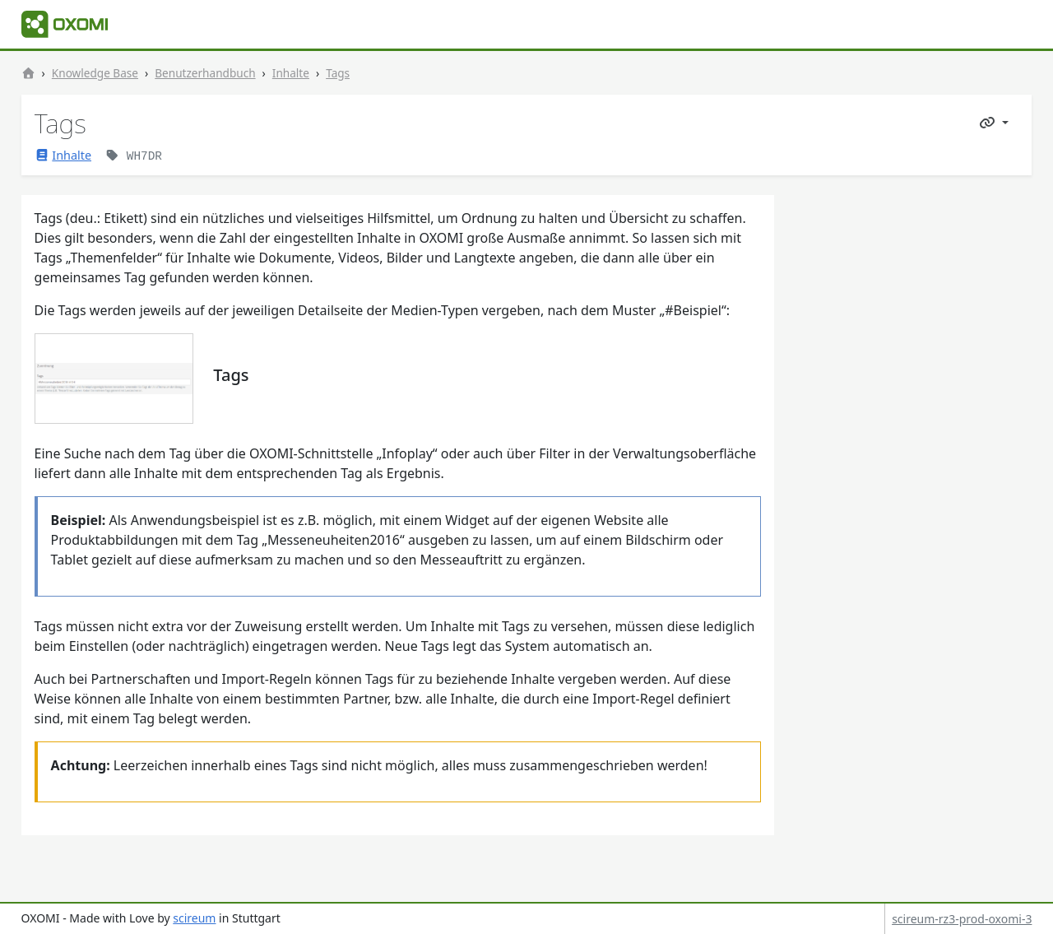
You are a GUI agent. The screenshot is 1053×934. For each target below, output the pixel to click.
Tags (338, 73)
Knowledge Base (95, 73)
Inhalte (290, 73)
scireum (194, 918)
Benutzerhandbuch (205, 73)
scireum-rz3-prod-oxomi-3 (962, 919)
